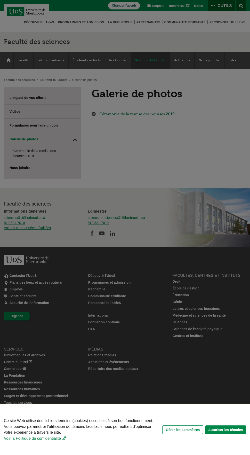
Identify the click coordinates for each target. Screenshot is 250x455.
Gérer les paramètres (183, 430)
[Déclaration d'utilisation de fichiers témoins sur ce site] (125, 429)
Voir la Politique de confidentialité (32, 438)
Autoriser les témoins (225, 430)
